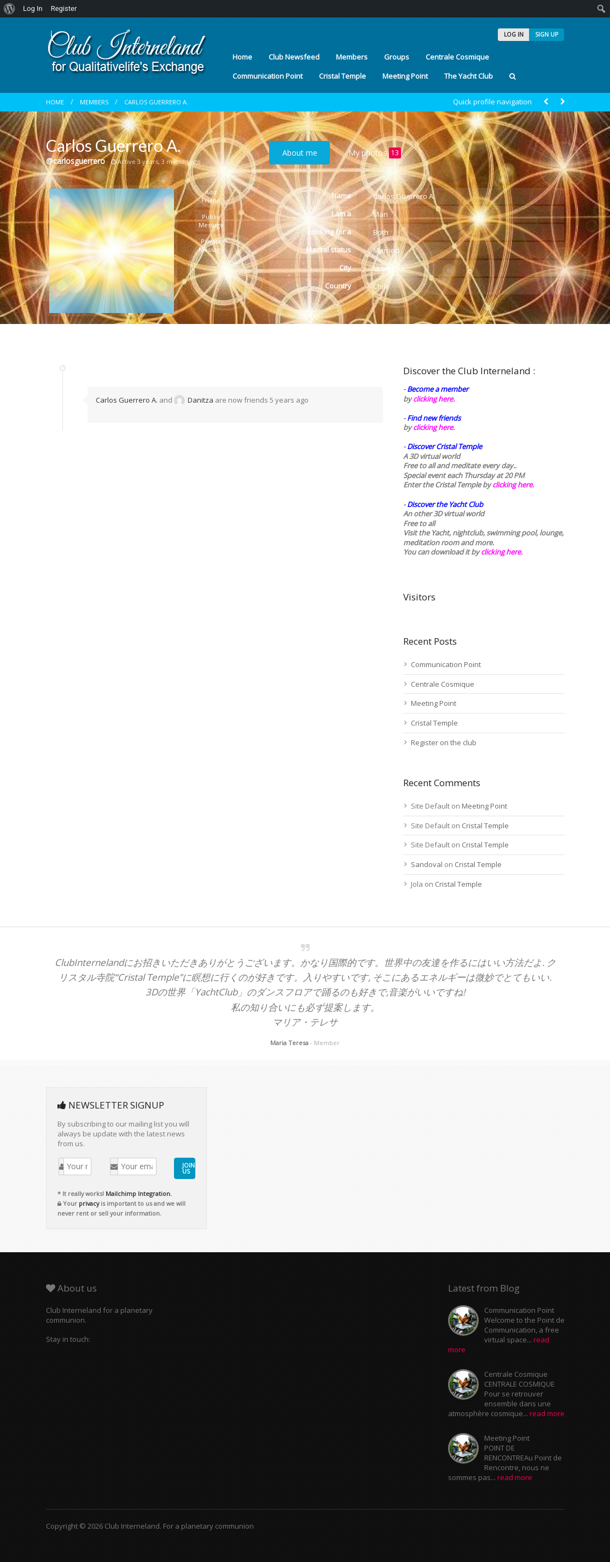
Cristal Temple (342, 76)
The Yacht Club (468, 76)
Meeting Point (405, 76)
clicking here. (434, 399)
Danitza (193, 400)
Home (242, 57)
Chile (381, 286)
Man (380, 214)
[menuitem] (9, 8)
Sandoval (427, 864)
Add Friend (210, 196)
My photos (374, 153)
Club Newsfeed (294, 57)
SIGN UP (546, 34)
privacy (89, 1203)
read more (547, 1413)
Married (386, 250)
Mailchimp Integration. (139, 1193)
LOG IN (514, 34)
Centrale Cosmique (457, 57)
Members (352, 57)
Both (380, 232)
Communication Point (268, 76)
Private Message (211, 245)
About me (299, 153)
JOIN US (188, 1168)
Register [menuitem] (64, 8)
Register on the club (444, 742)
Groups (396, 57)
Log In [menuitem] (33, 8)
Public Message (211, 221)
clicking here (501, 552)
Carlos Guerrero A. (156, 102)
